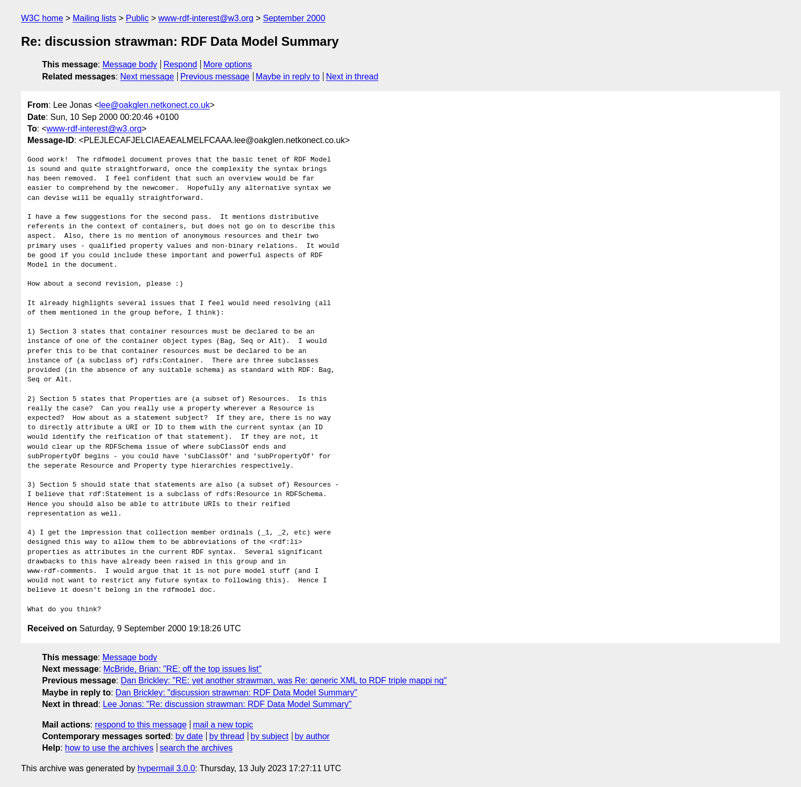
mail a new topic (223, 724)
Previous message (215, 76)
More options (228, 64)
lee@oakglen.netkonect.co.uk (154, 104)
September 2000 (294, 18)
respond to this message (140, 724)
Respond (180, 64)
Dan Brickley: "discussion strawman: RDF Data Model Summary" (237, 692)
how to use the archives (109, 747)
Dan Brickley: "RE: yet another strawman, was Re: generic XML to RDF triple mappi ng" (283, 680)
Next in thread (352, 76)
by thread (227, 736)
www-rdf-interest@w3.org (206, 18)
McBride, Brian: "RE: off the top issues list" (183, 668)
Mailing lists (94, 18)
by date (188, 736)
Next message (147, 76)
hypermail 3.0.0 (166, 768)
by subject (269, 736)
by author (312, 736)
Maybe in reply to (288, 76)
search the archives (196, 747)
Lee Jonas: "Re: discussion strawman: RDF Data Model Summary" (227, 704)
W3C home (42, 18)
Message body (130, 64)
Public (137, 18)
